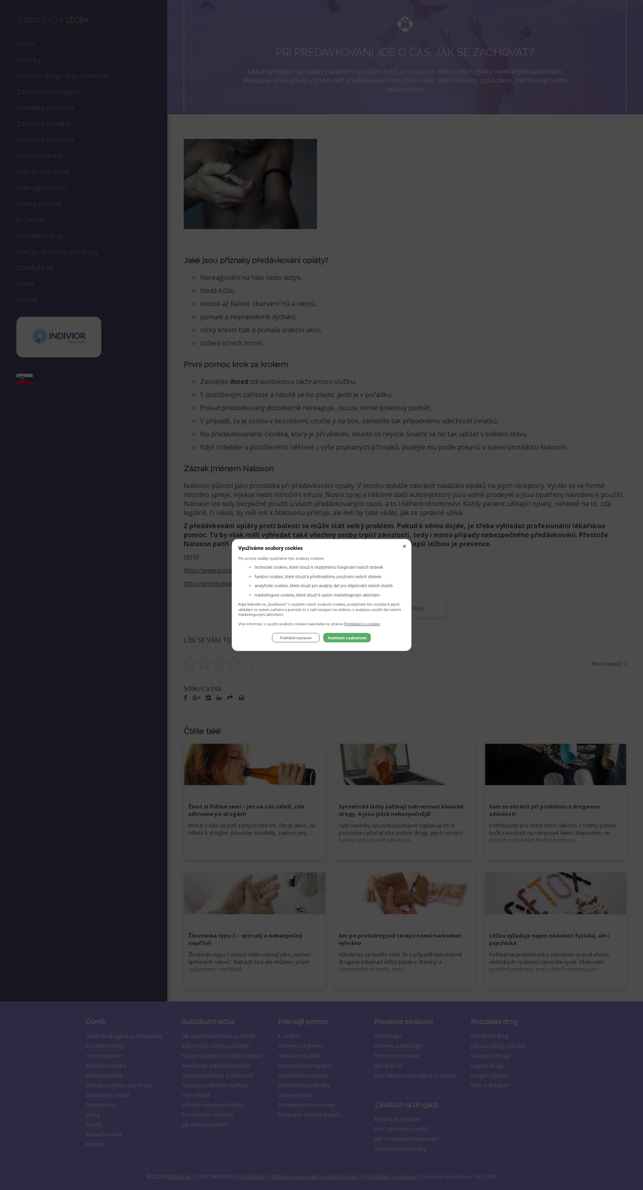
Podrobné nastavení (296, 639)
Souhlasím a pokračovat (347, 639)
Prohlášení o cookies (362, 624)
